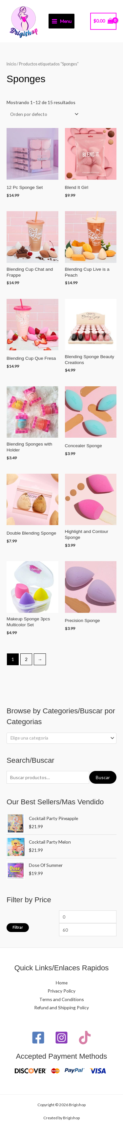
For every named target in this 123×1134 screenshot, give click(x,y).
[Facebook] (38, 1038)
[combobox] (61, 738)
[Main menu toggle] (62, 21)
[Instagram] (61, 1038)
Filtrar (17, 927)
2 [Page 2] (26, 659)
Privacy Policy (61, 991)
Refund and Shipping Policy (61, 1007)
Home (62, 982)
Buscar (103, 777)
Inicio (11, 64)
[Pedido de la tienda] (43, 114)
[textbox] (58, 738)
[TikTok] (85, 1038)
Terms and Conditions (61, 999)
